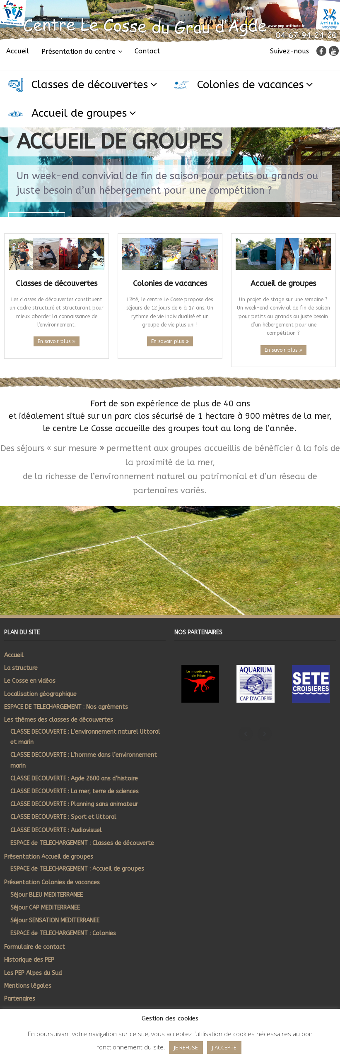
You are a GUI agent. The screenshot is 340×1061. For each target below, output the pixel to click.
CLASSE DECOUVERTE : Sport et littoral (63, 817)
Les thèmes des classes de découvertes (58, 719)
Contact (147, 51)
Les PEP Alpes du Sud (33, 973)
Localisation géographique (40, 694)
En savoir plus (54, 341)
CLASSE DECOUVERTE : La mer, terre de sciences (74, 791)
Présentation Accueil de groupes (48, 856)
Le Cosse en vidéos (29, 680)
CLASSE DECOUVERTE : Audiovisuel (56, 830)
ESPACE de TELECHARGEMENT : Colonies (63, 933)
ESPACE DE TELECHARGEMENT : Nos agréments (66, 707)
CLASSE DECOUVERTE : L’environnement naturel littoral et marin (85, 737)
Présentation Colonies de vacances (52, 882)
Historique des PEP (29, 959)
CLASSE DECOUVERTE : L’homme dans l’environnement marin (83, 760)
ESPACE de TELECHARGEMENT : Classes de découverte (82, 843)
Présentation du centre (78, 51)
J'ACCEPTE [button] (224, 1047)
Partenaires (19, 998)
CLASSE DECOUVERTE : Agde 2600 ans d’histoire (74, 778)
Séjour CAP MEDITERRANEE (45, 907)
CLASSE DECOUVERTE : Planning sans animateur (74, 804)
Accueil (17, 51)
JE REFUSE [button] (186, 1047)
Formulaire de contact (34, 947)
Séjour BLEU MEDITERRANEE (46, 894)
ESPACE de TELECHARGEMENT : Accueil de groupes (77, 868)
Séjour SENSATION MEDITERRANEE (54, 920)
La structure (21, 668)
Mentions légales (27, 985)
